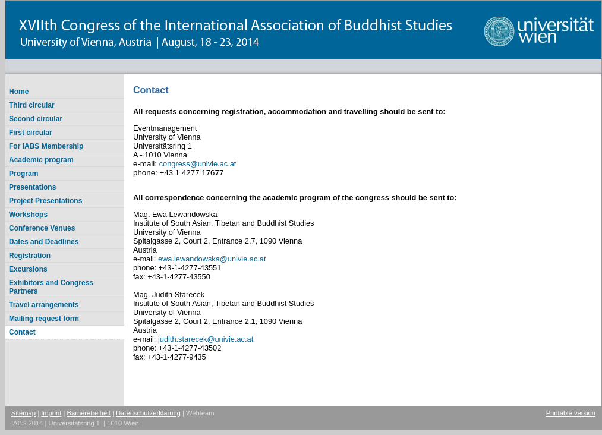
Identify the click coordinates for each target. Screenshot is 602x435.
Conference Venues (42, 228)
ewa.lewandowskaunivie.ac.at (212, 258)
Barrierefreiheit (89, 413)
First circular (30, 132)
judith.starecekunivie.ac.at (205, 339)
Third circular (32, 105)
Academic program (41, 160)
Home (19, 91)
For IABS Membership (46, 146)
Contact (22, 332)
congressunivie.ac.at (198, 163)
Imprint (51, 413)
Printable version (570, 413)
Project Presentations (45, 201)
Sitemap (23, 413)
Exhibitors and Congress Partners (51, 287)
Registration (30, 255)
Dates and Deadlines (43, 242)
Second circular (35, 119)
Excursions (28, 269)
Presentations (32, 187)
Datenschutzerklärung (148, 413)
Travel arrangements (43, 305)
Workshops (28, 214)
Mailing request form (44, 318)
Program (23, 173)
